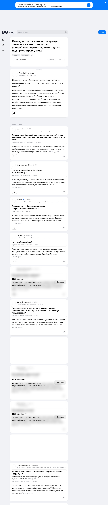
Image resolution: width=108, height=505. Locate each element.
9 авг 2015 (32, 75)
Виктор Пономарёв (26, 315)
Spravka (19, 200)
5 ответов (38, 142)
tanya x (19, 129)
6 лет (26, 200)
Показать (60, 282)
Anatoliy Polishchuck (26, 73)
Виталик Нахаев (25, 481)
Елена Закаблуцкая (23, 465)
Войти (102, 32)
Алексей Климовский (26, 142)
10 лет (24, 129)
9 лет (30, 165)
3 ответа (28, 211)
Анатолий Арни (23, 202)
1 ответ (39, 69)
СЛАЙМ (19, 235)
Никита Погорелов (24, 238)
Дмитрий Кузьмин (23, 302)
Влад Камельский (23, 165)
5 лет (24, 235)
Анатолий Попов (25, 175)
